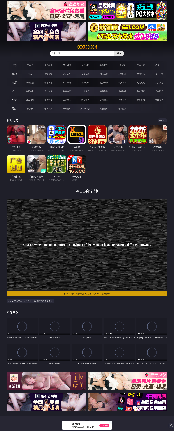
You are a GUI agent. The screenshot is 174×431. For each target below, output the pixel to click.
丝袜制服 (122, 74)
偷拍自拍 (48, 82)
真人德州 (48, 65)
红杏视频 (104, 108)
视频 (14, 73)
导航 (14, 108)
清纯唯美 (122, 91)
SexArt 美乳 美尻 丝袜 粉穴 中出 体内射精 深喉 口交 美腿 (30, 301)
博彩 (14, 65)
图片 (14, 91)
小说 (14, 99)
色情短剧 (122, 108)
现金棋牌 (141, 65)
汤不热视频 (85, 108)
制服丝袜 (104, 82)
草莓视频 (67, 108)
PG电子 (30, 65)
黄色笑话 (141, 100)
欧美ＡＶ (67, 74)
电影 (14, 82)
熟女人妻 (104, 74)
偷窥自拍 (30, 91)
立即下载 (104, 425)
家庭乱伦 (48, 100)
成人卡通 (67, 82)
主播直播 (141, 74)
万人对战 (67, 65)
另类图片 (159, 91)
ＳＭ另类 (159, 74)
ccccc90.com (87, 47)
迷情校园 (104, 100)
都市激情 (30, 100)
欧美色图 (67, 91)
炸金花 (122, 65)
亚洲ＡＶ (30, 74)
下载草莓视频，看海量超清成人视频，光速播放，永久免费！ (115, 293)
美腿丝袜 (104, 91)
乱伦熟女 (141, 82)
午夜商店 (48, 108)
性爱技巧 (159, 100)
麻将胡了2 (103, 65)
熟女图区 (141, 91)
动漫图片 (85, 91)
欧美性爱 (85, 82)
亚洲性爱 (30, 82)
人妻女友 (67, 100)
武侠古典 (85, 100)
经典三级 (122, 82)
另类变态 (159, 82)
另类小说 (122, 100)
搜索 (119, 53)
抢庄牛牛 (159, 65)
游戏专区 (85, 65)
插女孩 (30, 108)
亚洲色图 (48, 91)
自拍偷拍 (48, 74)
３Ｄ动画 (85, 74)
